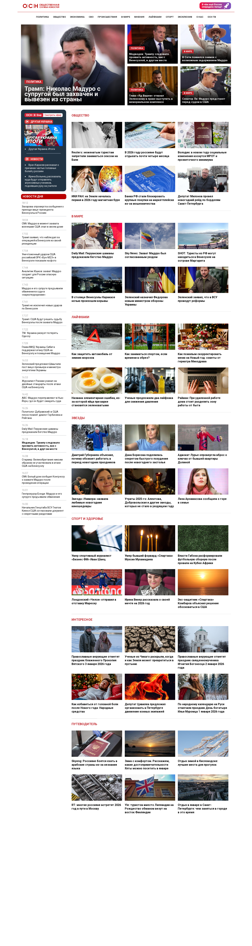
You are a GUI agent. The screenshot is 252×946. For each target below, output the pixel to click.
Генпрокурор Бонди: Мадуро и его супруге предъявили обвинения (42, 495)
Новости (34, 159)
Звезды (78, 418)
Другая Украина (38, 121)
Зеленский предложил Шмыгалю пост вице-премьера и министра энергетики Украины (41, 367)
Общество (80, 115)
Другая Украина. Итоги (42, 149)
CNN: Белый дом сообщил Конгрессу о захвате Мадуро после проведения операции (43, 479)
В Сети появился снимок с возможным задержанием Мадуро (204, 59)
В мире (77, 216)
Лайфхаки (80, 317)
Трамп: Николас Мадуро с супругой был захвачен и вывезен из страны (62, 94)
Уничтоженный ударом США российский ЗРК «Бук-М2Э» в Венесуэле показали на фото (39, 257)
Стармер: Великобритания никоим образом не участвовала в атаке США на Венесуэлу (42, 462)
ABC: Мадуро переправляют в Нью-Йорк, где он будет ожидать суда (43, 399)
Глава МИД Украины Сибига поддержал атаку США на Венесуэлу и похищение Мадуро (41, 350)
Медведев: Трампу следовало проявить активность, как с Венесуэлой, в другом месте (149, 57)
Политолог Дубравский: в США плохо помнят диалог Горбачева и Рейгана (42, 414)
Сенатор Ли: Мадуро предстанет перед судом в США (203, 100)
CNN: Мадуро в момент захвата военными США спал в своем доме (42, 225)
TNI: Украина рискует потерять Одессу (40, 335)
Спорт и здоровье (87, 518)
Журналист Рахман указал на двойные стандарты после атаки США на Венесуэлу (41, 384)
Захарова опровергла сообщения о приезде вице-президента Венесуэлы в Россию (43, 209)
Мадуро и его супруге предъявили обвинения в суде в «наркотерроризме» (42, 291)
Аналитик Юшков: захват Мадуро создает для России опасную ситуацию (41, 274)
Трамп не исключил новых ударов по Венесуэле (42, 307)
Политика (33, 82)
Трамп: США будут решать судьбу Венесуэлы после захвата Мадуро (42, 321)
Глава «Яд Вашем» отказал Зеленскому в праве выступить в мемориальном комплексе (151, 99)
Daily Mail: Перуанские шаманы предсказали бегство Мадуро (40, 430)
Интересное (82, 619)
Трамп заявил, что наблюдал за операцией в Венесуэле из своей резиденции (41, 240)
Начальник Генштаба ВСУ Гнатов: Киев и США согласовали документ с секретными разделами (43, 510)
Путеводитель (84, 724)
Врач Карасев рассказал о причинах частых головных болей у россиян (42, 168)
